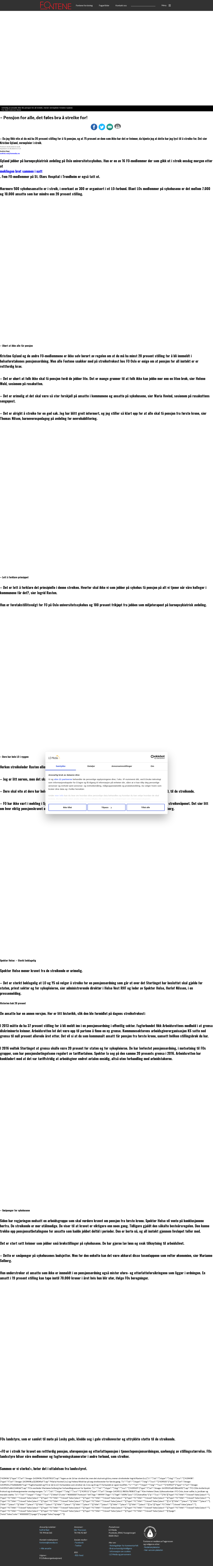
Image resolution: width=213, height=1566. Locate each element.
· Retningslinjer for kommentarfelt (123, 1545)
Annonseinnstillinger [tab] (122, 766)
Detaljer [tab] (91, 766)
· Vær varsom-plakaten (153, 1550)
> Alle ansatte (45, 1548)
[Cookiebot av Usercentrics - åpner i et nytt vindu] (153, 757)
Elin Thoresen (80, 1530)
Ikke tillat (67, 807)
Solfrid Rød (44, 1530)
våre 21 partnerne (63, 779)
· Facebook (79, 1542)
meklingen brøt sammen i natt (21, 171)
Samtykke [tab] (60, 766)
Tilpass (106, 807)
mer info (59, 795)
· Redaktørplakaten (151, 1547)
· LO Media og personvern (120, 1554)
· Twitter (78, 1545)
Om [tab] (152, 766)
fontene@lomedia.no (48, 1542)
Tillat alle (145, 807)
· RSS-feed (78, 1555)
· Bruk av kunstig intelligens (120, 1548)
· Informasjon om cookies (120, 1551)
